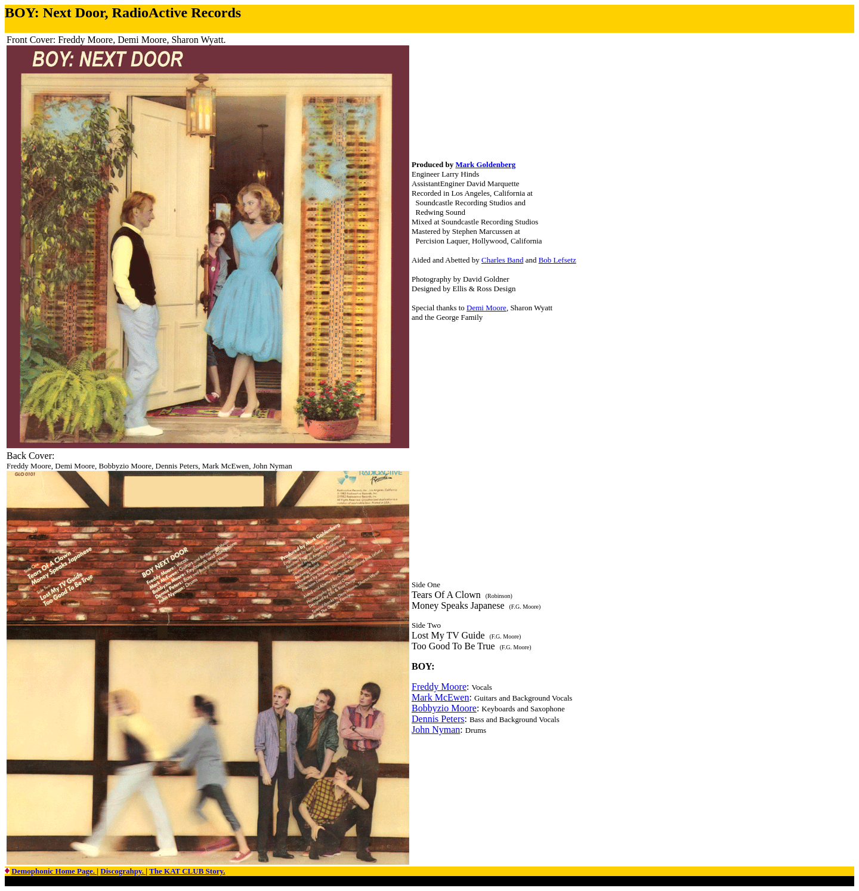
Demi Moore (486, 307)
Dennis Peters (438, 719)
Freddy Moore (439, 687)
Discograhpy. (123, 871)
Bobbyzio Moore (444, 708)
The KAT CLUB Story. (187, 871)
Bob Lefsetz (557, 259)
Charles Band (502, 259)
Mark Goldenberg (485, 164)
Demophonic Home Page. (54, 871)
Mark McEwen (440, 697)
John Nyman (436, 729)
